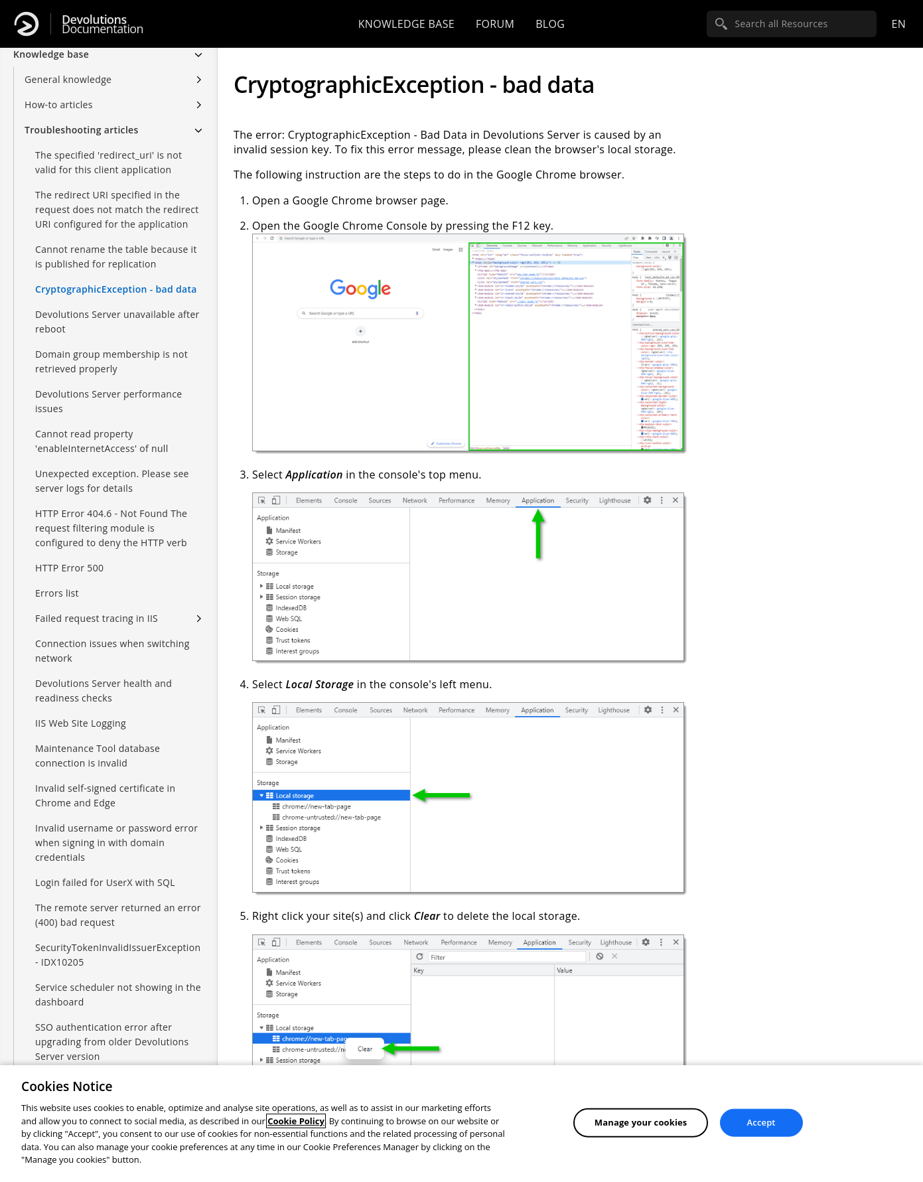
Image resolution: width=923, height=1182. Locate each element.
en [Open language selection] (898, 24)
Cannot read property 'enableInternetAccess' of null (102, 441)
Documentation (102, 24)
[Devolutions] (26, 24)
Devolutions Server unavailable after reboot (117, 321)
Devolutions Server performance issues (108, 401)
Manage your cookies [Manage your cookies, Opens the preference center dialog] (641, 1122)
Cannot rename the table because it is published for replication (116, 256)
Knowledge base (406, 24)
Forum (495, 24)
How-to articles (59, 104)
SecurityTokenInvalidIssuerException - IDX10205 (117, 954)
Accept (761, 1122)
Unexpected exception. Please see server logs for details (112, 480)
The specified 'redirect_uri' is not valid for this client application (108, 162)
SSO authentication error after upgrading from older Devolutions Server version (111, 1042)
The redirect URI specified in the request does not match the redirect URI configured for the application (117, 209)
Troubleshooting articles (82, 129)
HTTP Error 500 (69, 567)
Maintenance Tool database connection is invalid (97, 755)
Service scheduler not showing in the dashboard (118, 994)
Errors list (57, 593)
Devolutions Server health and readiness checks (103, 690)
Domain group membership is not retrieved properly (111, 361)
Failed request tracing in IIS (96, 618)
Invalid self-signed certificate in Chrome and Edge (105, 795)
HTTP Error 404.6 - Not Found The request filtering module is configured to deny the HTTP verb (111, 528)
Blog (550, 24)
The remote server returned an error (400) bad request (118, 914)
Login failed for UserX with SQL (105, 882)
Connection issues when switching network (112, 650)
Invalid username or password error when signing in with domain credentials (116, 842)
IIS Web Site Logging (80, 723)
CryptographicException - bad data (116, 289)
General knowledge (68, 79)
